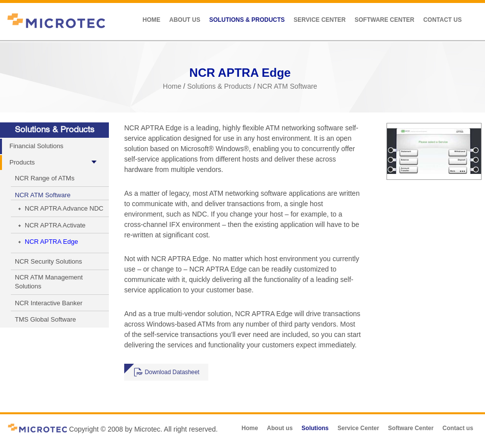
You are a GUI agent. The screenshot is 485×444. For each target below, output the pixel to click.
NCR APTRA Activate (55, 225)
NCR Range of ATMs (44, 178)
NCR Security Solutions (48, 261)
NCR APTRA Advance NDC (64, 208)
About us (184, 19)
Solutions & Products (247, 19)
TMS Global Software (45, 319)
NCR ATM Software (287, 86)
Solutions (315, 428)
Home (151, 19)
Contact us (442, 19)
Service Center (319, 19)
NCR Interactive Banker (49, 303)
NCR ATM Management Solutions (49, 282)
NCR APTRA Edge (51, 241)
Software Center (384, 19)
